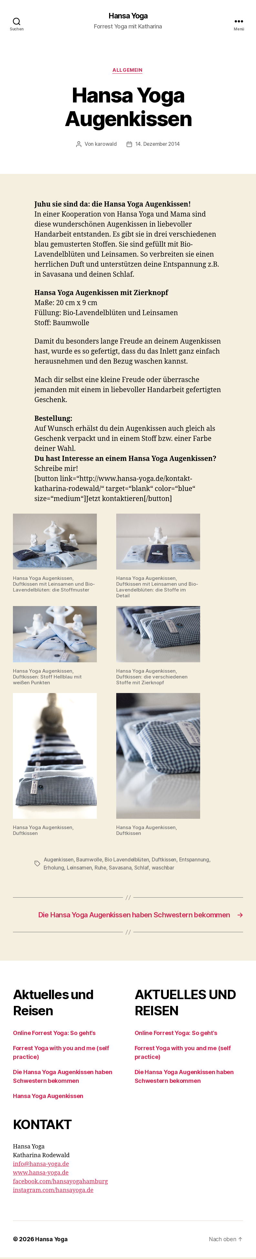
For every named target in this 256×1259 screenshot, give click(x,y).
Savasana (121, 868)
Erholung (54, 868)
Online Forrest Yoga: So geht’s (54, 1034)
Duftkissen (167, 860)
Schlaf (143, 868)
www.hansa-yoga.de (40, 1174)
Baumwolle (90, 860)
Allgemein (128, 71)
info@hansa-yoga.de (41, 1165)
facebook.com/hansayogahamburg (60, 1183)
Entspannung (197, 860)
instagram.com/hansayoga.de (53, 1192)
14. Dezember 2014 (157, 145)
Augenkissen (59, 860)
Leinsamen (80, 868)
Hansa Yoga (128, 16)
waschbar (163, 868)
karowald (105, 145)
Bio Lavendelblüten (129, 860)
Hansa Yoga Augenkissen (48, 1097)
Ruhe (102, 868)
